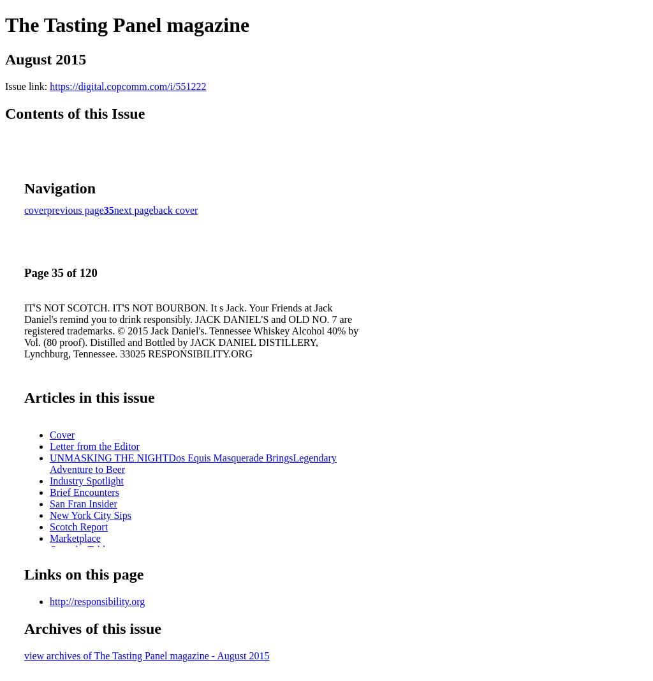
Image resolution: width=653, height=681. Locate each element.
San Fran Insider (83, 503)
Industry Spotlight (87, 480)
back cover (176, 210)
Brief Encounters (84, 492)
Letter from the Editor (95, 446)
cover (35, 210)
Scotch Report (79, 526)
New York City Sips (90, 515)
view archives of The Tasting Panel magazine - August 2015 (146, 655)
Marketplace (75, 538)
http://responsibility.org (97, 601)
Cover (62, 435)
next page (134, 210)
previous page (75, 210)
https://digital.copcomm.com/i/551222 (128, 86)
